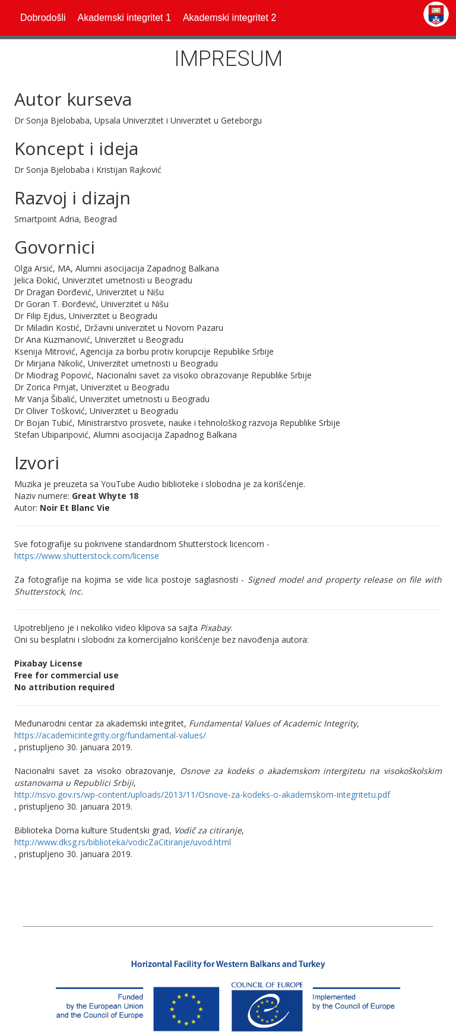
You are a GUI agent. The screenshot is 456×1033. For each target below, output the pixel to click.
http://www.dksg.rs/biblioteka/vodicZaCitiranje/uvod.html (122, 842)
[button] (123, 18)
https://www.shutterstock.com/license (86, 555)
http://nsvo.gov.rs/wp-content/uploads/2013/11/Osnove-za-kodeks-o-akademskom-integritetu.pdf (202, 794)
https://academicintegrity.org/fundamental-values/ (110, 735)
